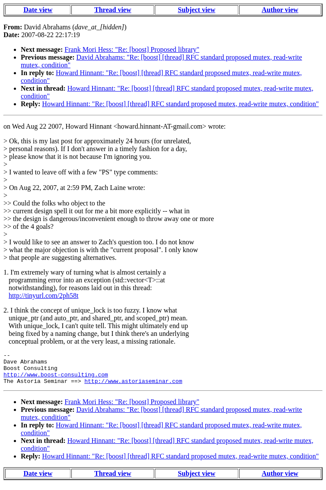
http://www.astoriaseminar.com (133, 387)
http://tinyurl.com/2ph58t (43, 295)
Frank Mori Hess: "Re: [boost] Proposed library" (131, 49)
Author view (280, 9)
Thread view (112, 9)
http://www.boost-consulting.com (55, 379)
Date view (37, 9)
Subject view (196, 9)
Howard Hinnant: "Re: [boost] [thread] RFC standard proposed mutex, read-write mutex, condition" (180, 103)
